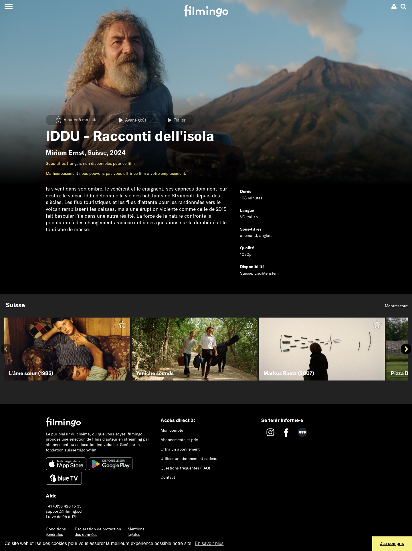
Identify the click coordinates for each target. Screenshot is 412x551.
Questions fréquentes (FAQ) (185, 468)
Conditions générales (56, 531)
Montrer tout (396, 305)
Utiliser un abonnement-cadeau (189, 458)
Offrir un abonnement (180, 449)
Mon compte (172, 430)
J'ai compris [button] (392, 543)
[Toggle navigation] (8, 6)
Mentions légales (136, 531)
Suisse (97, 152)
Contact (168, 477)
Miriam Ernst (65, 152)
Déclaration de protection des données (98, 531)
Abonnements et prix (179, 439)
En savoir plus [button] (209, 543)
